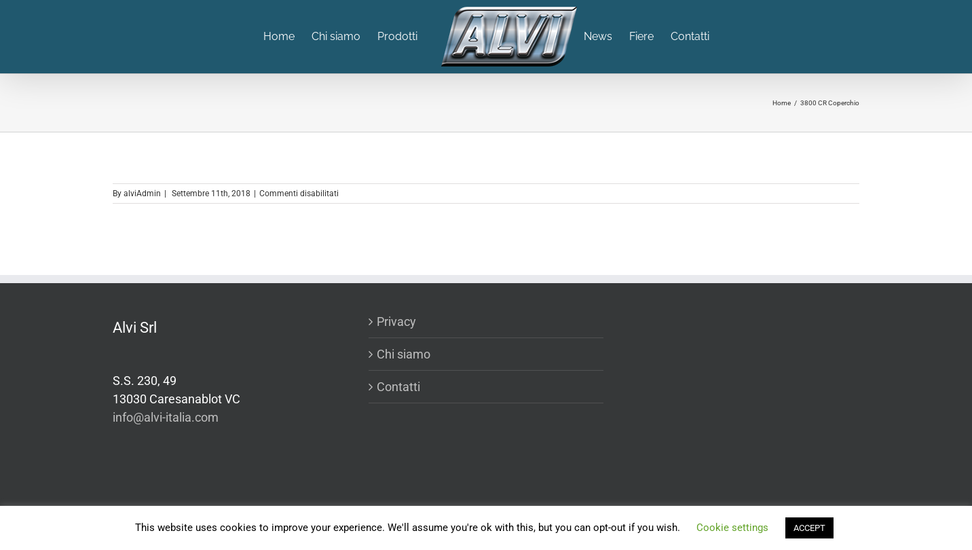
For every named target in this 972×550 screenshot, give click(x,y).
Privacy (396, 321)
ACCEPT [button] (809, 528)
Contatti (398, 387)
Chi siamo (403, 354)
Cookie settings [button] (732, 527)
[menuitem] (287, 36)
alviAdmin (142, 193)
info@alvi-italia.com (166, 417)
